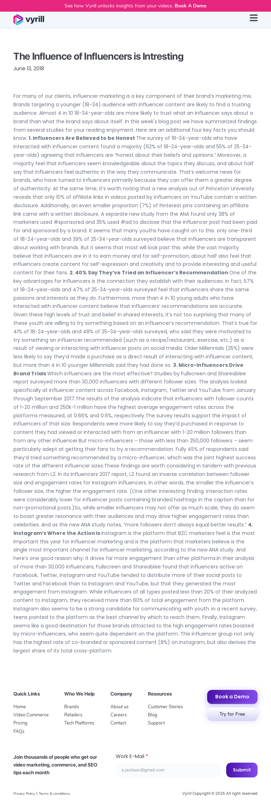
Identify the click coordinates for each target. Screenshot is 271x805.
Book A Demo (190, 5)
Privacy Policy (24, 793)
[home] (28, 19)
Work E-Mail (132, 756)
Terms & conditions (54, 793)
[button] (254, 19)
